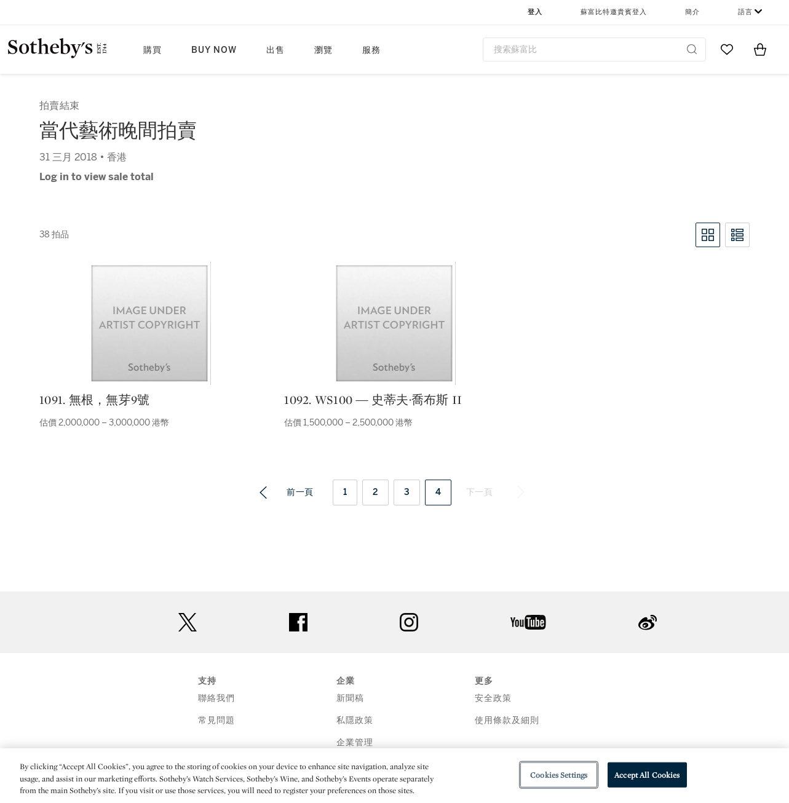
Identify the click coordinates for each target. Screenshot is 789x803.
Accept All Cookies (647, 774)
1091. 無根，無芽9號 (94, 399)
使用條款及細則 (507, 720)
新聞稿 (350, 698)
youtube (528, 622)
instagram (409, 622)
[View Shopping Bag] (760, 49)
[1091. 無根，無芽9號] (149, 323)
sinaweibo (647, 622)
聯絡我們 (216, 698)
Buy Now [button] (214, 50)
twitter (187, 622)
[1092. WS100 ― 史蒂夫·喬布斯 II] (394, 323)
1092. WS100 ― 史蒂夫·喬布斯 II (373, 399)
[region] (394, 775)
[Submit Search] (692, 49)
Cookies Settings (558, 774)
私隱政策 (354, 720)
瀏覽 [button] (323, 50)
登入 (535, 12)
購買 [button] (152, 50)
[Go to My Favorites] (727, 49)
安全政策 (493, 698)
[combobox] (595, 49)
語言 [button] (745, 12)
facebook (298, 622)
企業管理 (354, 742)
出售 (275, 50)
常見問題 (216, 720)
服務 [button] (371, 50)
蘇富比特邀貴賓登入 (614, 12)
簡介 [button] (692, 12)
